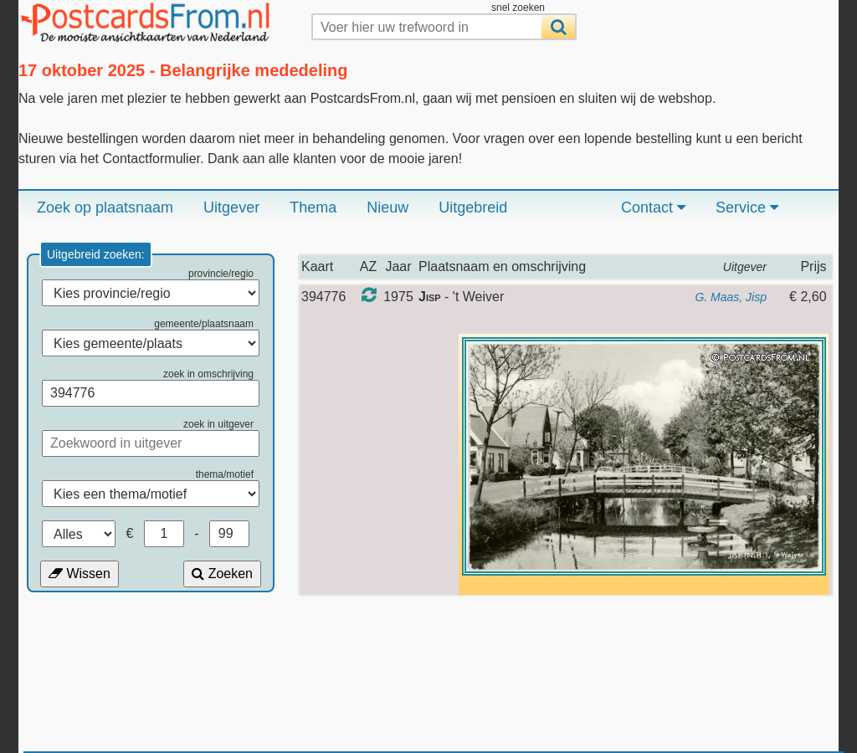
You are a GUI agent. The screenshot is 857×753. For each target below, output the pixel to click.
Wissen (79, 573)
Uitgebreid (473, 207)
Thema (313, 207)
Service (747, 207)
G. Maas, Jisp (731, 297)
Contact (653, 207)
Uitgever (231, 207)
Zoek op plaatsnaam (105, 207)
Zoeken (222, 573)
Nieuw (387, 207)
